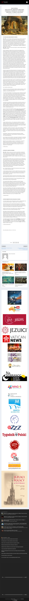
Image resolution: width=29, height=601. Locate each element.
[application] (14, 570)
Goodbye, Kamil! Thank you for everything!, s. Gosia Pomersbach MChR (13, 526)
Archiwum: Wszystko (15, 13)
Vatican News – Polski (6, 537)
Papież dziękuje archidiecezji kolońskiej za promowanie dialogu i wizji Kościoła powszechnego (14, 553)
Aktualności (8, 521)
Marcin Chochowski (12, 253)
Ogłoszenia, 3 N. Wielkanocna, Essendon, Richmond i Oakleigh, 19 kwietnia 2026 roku (15, 516)
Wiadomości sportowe (9, 528)
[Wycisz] (25, 577)
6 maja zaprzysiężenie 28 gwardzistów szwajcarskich (8, 548)
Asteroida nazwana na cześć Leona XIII (6, 555)
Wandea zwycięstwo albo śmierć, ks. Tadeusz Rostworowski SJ (20, 285)
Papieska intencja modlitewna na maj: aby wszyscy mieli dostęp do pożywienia (12, 546)
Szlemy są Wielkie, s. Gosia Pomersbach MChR (8, 285)
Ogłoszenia (19, 13)
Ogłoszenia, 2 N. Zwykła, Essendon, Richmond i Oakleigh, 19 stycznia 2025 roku (20, 273)
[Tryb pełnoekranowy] (26, 577)
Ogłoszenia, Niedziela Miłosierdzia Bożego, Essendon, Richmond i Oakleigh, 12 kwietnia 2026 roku (14, 520)
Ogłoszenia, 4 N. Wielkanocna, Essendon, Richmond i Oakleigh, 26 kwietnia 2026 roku (15, 513)
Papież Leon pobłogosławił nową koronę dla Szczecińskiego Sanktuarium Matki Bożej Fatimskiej (13, 551)
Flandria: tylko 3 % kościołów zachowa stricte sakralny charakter (10, 542)
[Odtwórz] (2, 577)
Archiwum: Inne (11, 524)
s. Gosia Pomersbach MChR (21, 524)
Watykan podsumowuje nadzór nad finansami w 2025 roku (9, 544)
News (12, 514)
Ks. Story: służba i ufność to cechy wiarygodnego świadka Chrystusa (10, 557)
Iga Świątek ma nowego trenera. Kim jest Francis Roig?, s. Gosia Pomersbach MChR (15, 523)
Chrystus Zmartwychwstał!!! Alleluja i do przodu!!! (10, 530)
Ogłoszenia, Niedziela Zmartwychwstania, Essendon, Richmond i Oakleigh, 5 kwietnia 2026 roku (7, 273)
